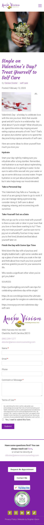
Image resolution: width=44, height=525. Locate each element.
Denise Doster (11, 83)
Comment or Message (12, 380)
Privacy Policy (11, 519)
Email (5, 359)
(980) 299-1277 (9, 338)
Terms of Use (8, 400)
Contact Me (22, 478)
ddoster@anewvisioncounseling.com (18, 342)
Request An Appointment (22, 469)
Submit (8, 426)
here (30, 448)
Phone (5, 369)
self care (24, 83)
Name (5, 348)
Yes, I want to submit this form (17, 420)
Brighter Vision (33, 519)
